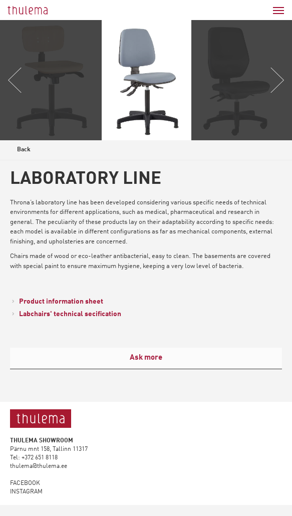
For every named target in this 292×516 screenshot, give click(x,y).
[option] (146, 80)
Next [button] (276, 80)
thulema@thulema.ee (38, 466)
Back (21, 151)
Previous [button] (15, 80)
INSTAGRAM (26, 492)
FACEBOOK (25, 483)
